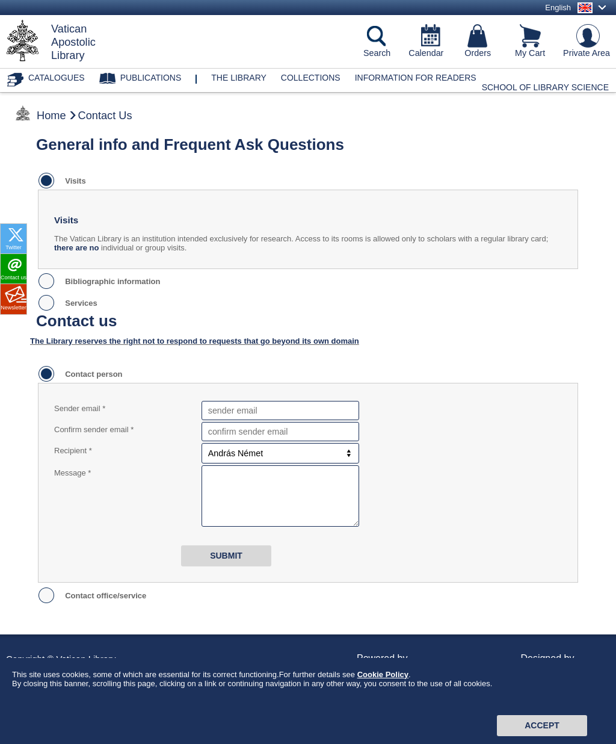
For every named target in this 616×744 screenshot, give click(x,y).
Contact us (13, 277)
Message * (72, 472)
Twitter (13, 247)
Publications (151, 77)
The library (238, 77)
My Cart (530, 53)
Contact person (92, 374)
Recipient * (73, 450)
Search (376, 53)
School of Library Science (545, 87)
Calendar (425, 53)
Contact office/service (103, 595)
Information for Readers (415, 77)
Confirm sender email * (94, 429)
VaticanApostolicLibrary (73, 42)
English (558, 7)
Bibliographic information (110, 281)
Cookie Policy (382, 694)
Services (79, 303)
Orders (477, 53)
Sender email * (79, 408)
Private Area (586, 53)
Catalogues (56, 77)
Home (51, 116)
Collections (310, 77)
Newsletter (13, 308)
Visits (73, 180)
